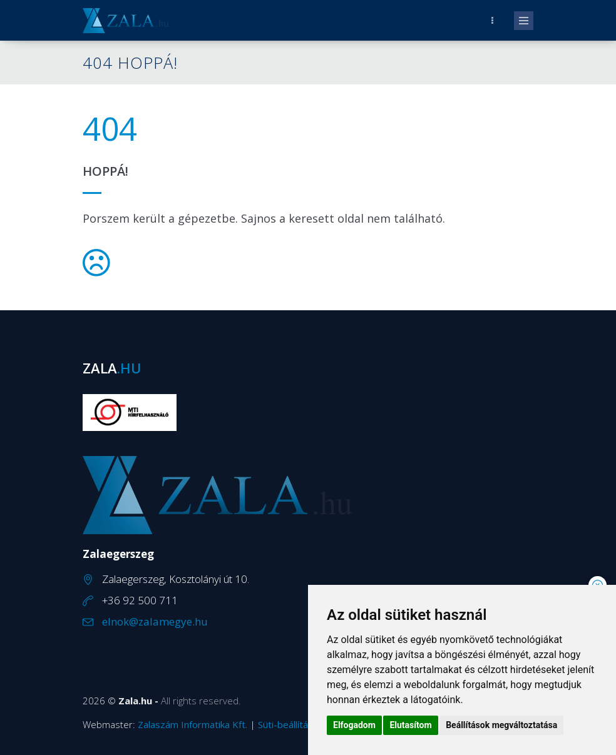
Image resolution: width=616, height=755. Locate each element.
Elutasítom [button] (410, 725)
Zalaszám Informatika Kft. (192, 724)
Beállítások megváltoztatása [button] (501, 725)
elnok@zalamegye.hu (155, 621)
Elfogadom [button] (354, 725)
